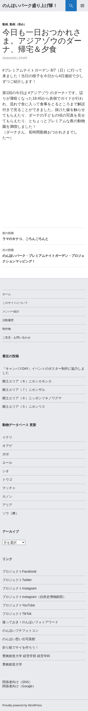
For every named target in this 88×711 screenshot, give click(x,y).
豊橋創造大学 (12, 664)
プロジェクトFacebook (19, 571)
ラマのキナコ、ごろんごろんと (44, 235)
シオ (5, 471)
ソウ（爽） (10, 513)
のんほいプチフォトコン (20, 630)
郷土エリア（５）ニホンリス (23, 406)
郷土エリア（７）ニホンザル (23, 390)
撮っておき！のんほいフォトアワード (30, 622)
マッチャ (8, 488)
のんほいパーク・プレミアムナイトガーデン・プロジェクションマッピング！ (44, 255)
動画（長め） (18, 24)
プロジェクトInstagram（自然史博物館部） (34, 597)
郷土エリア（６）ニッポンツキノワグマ (31, 398)
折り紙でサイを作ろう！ (20, 647)
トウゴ (7, 479)
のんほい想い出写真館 (18, 639)
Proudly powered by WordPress (22, 705)
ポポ (5, 454)
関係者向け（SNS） (17, 682)
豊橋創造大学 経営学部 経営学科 (26, 656)
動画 (5, 24)
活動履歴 (8, 320)
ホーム (6, 294)
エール (7, 462)
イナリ (7, 437)
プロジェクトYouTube (18, 605)
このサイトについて (15, 302)
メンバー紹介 (10, 311)
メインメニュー (82, 5)
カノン (7, 496)
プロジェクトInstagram (19, 588)
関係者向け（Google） (19, 686)
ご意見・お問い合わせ (16, 337)
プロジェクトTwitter (17, 580)
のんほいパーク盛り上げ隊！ (29, 5)
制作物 (6, 329)
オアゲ (7, 446)
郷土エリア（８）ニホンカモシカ (27, 381)
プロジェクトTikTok (16, 614)
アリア (7, 505)
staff (23, 58)
